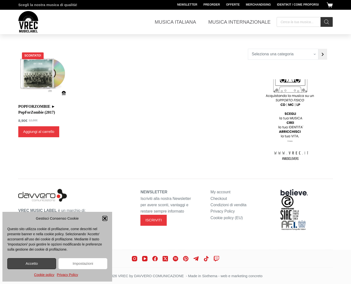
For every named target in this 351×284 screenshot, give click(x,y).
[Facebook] (155, 258)
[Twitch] (216, 258)
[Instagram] (134, 258)
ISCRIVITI (153, 220)
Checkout (219, 198)
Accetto (32, 263)
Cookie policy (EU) (227, 218)
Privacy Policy (67, 275)
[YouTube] (144, 258)
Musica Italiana (175, 22)
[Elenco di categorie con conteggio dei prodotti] (283, 54)
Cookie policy (44, 275)
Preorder (211, 4)
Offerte (233, 4)
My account (221, 192)
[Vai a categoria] (322, 54)
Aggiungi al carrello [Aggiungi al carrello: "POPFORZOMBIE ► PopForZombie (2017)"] (38, 131)
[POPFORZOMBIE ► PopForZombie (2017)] (42, 73)
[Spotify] (175, 258)
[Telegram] (196, 258)
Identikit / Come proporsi (298, 4)
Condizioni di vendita (229, 205)
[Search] (327, 22)
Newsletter (187, 4)
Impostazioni (83, 263)
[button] (104, 218)
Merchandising (258, 4)
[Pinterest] (185, 258)
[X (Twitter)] (165, 258)
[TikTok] (206, 258)
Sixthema (209, 276)
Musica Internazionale (239, 22)
